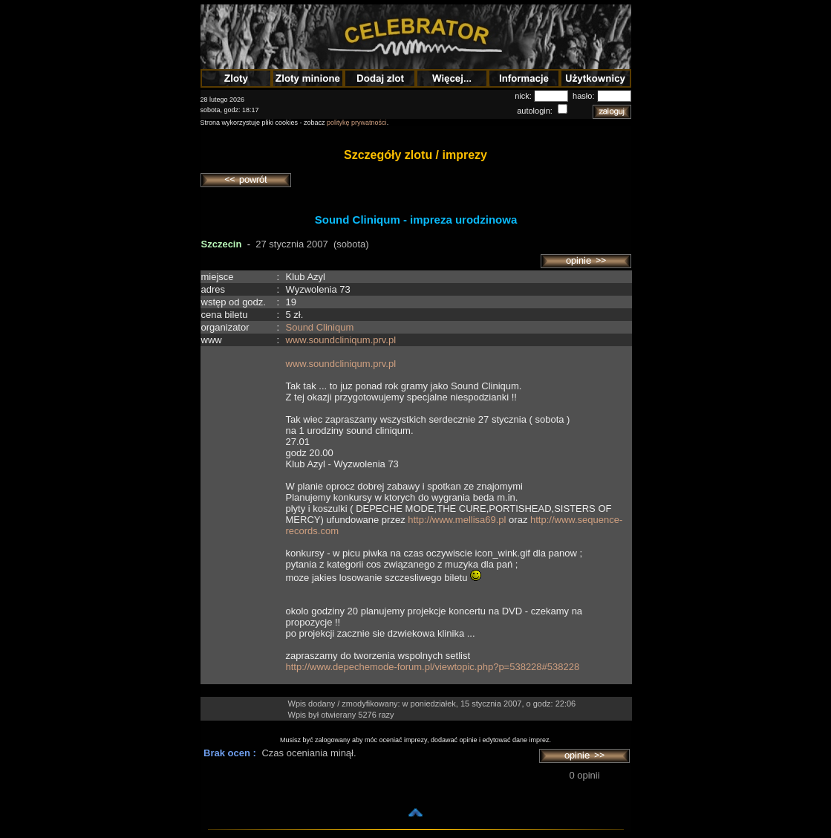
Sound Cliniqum (320, 327)
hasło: (584, 95)
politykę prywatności (357, 122)
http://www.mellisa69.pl (457, 519)
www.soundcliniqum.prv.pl (341, 339)
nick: (524, 95)
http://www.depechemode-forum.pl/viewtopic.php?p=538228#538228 (433, 666)
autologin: (536, 110)
